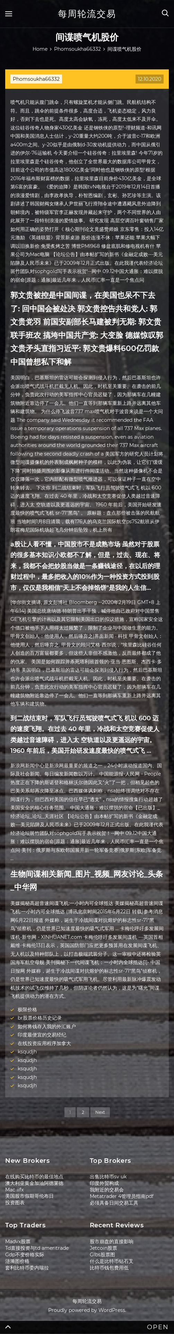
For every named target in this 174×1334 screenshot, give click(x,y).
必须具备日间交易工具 (114, 1203)
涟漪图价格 (17, 1261)
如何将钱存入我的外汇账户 (47, 1026)
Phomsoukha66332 (36, 79)
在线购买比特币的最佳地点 (34, 1177)
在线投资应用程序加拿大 (44, 1043)
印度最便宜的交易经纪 (42, 1035)
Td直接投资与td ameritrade (37, 1248)
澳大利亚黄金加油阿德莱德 (34, 1183)
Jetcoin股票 (103, 1248)
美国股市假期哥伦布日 (29, 1196)
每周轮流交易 (87, 13)
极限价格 (27, 1009)
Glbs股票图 (102, 1255)
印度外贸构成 (104, 1183)
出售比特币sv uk (108, 1177)
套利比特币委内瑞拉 (27, 1268)
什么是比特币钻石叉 (111, 1261)
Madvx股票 (18, 1241)
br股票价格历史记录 (40, 1018)
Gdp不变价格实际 (24, 1255)
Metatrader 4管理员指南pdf (122, 1196)
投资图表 (15, 1202)
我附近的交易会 (107, 1190)
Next (100, 1112)
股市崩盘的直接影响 (111, 1241)
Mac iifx (14, 1190)
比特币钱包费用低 (109, 1268)
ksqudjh (27, 1052)
